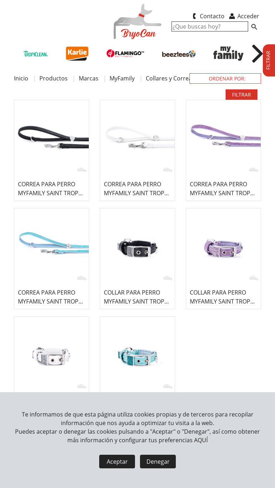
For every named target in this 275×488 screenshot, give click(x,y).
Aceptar (117, 461)
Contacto (207, 16)
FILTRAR (241, 94)
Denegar (158, 461)
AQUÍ (201, 440)
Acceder (243, 16)
